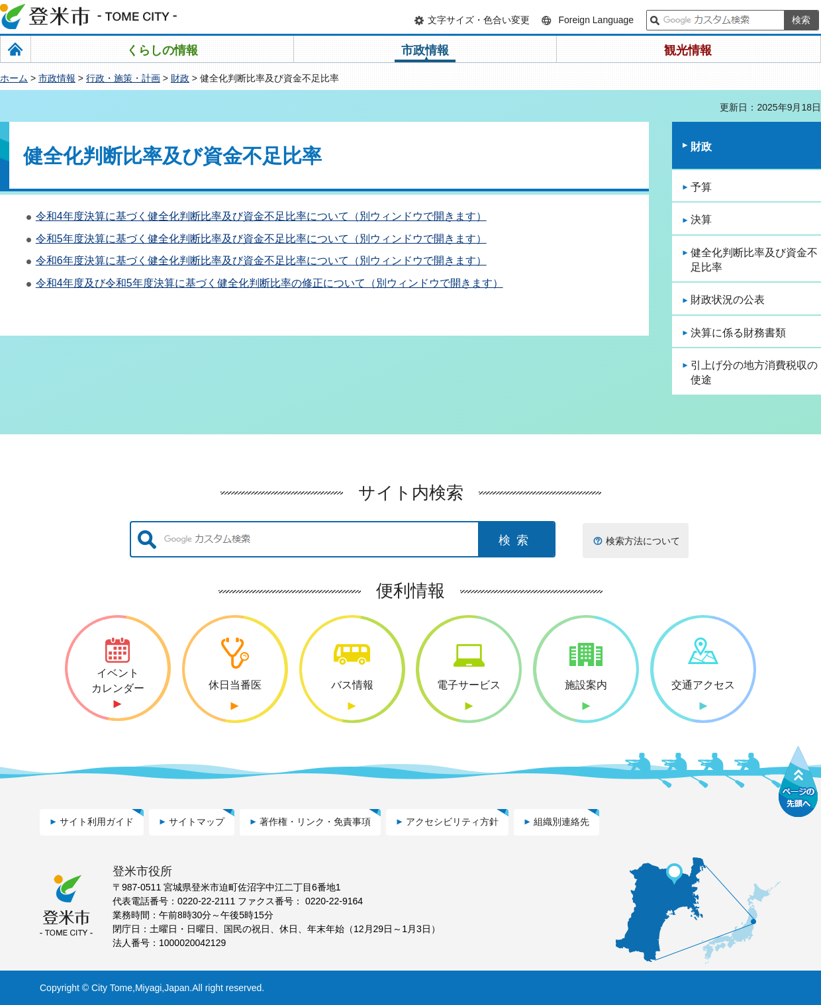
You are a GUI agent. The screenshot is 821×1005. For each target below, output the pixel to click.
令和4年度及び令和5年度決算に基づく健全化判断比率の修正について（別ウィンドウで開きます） (269, 283)
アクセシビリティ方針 (452, 821)
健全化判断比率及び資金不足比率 (754, 260)
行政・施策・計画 (123, 78)
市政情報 (56, 78)
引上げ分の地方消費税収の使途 (754, 372)
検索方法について (643, 541)
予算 (701, 187)
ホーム (14, 78)
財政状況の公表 (728, 299)
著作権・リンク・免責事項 (315, 821)
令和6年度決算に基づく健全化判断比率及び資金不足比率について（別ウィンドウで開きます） (261, 260)
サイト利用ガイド (97, 821)
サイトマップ (196, 821)
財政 (180, 78)
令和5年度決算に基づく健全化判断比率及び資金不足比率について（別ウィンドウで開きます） (261, 238)
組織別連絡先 (561, 821)
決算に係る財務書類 (738, 332)
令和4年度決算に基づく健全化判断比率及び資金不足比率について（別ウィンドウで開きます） (261, 216)
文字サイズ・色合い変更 (479, 20)
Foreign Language (596, 20)
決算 (701, 219)
